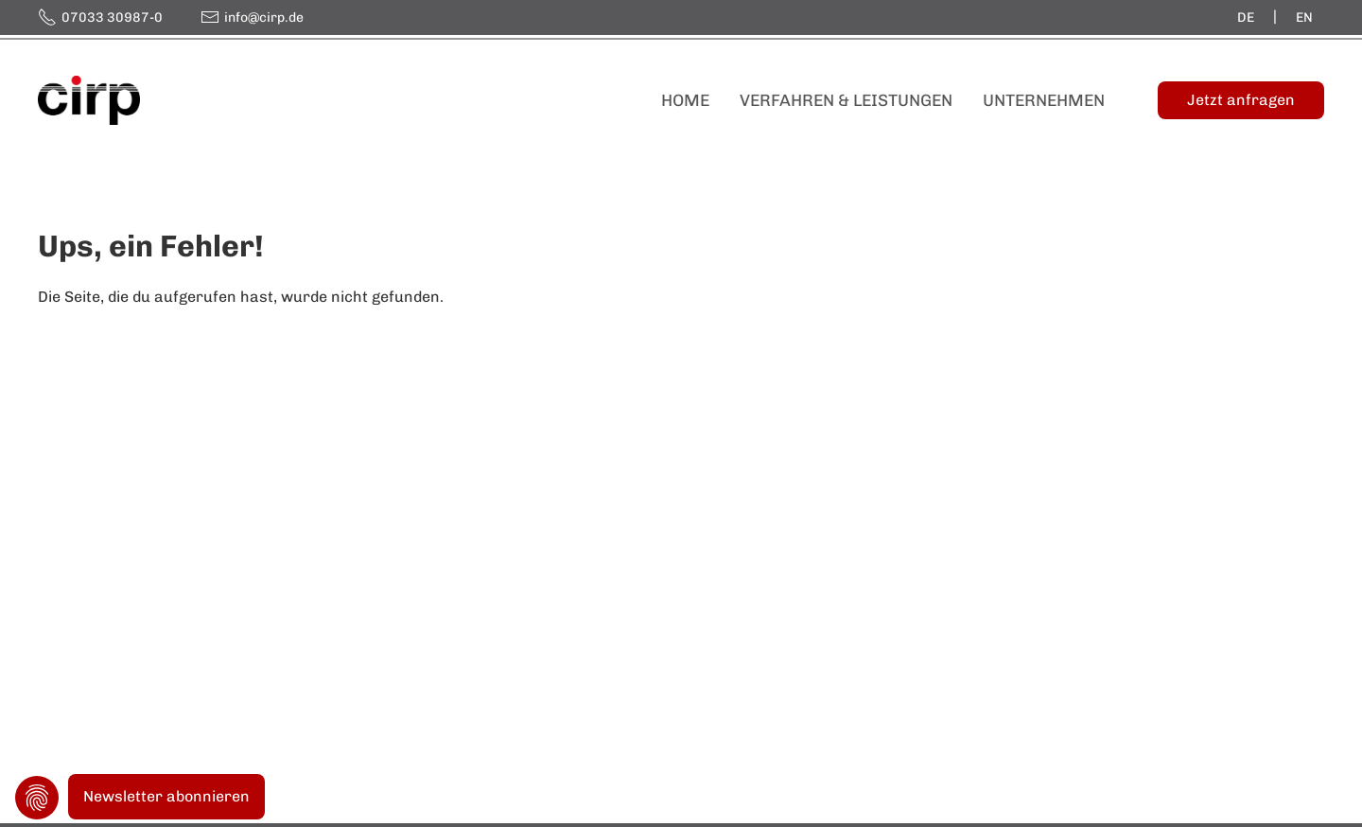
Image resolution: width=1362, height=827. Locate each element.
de (1245, 17)
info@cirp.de (264, 17)
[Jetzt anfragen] (1241, 100)
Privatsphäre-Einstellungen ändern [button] (37, 797)
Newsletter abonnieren (166, 796)
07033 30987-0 (112, 17)
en (1304, 17)
